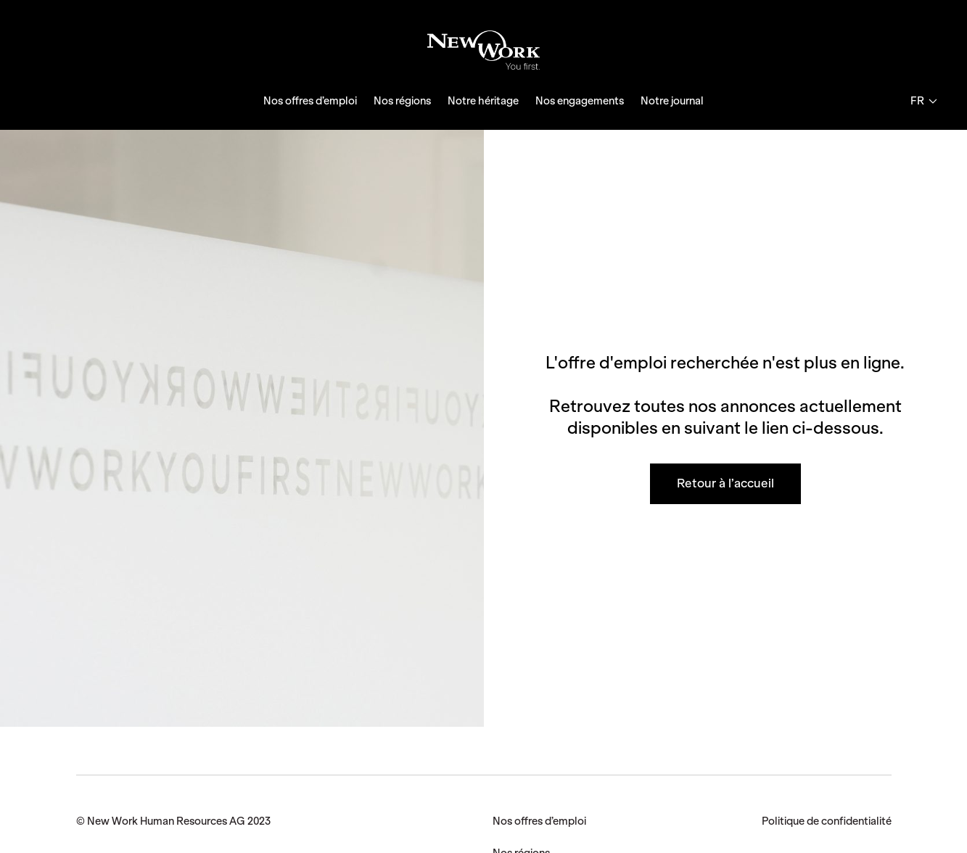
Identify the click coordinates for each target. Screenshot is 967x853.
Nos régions (402, 100)
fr (923, 100)
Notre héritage (483, 100)
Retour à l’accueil (725, 483)
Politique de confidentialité (827, 821)
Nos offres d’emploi (310, 100)
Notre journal (672, 100)
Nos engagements (579, 100)
